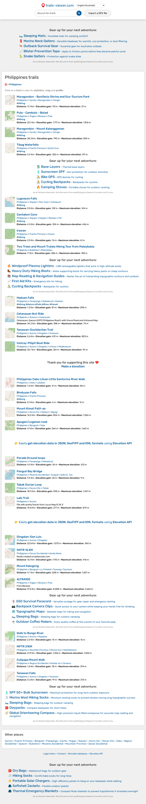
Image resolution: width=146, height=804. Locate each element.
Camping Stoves (54, 187)
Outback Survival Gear (41, 46)
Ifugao (33, 116)
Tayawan (67, 569)
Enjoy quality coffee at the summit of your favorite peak (85, 622)
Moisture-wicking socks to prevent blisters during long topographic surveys (93, 697)
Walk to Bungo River (30, 633)
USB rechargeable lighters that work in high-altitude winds (88, 266)
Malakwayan (65, 346)
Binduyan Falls (26, 392)
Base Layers (50, 167)
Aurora (33, 333)
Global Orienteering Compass (32, 713)
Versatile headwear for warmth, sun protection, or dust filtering (92, 41)
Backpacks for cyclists (85, 182)
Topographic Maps (30, 611)
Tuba (42, 425)
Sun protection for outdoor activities (87, 172)
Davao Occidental (38, 553)
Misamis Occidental (39, 474)
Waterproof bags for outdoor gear (47, 770)
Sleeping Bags (27, 616)
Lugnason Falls (27, 198)
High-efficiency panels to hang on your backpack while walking (86, 781)
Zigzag (54, 412)
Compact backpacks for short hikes (46, 708)
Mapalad (42, 636)
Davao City (35, 488)
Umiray (52, 346)
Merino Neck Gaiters (39, 41)
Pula (50, 116)
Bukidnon (34, 250)
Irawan (21, 230)
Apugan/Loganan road (32, 422)
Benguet (34, 425)
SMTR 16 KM (25, 550)
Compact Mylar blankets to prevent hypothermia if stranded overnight (99, 791)
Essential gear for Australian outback (81, 46)
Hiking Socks (22, 775)
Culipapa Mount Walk (31, 659)
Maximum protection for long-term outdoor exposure (79, 692)
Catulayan (56, 202)
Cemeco (67, 663)
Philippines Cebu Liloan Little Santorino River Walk (51, 379)
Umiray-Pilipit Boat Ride (33, 343)
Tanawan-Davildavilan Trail (35, 329)
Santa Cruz (53, 148)
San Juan (44, 202)
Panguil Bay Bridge (29, 471)
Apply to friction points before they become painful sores (94, 51)
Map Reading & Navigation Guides (38, 276)
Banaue (42, 116)
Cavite (33, 100)
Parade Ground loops (31, 458)
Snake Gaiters (34, 56)
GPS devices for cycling (70, 177)
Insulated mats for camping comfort (68, 36)
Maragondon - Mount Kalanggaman (40, 128)
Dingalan (42, 333)
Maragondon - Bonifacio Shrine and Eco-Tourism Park (53, 96)
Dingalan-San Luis (29, 536)
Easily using (75, 443)
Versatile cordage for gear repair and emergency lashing (84, 601)
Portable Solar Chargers (31, 781)
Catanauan (44, 317)
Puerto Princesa (38, 148)
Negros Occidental (39, 663)
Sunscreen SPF (53, 172)
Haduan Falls (25, 297)
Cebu (32, 382)
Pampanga (35, 301)
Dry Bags (20, 770)
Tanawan (53, 333)
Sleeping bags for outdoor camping (60, 616)
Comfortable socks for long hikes (53, 775)
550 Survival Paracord (33, 601)
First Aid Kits (21, 281)
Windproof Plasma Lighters (33, 266)
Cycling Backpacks (55, 182)
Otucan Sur (56, 650)
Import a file (98, 13)
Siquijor (33, 202)
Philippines (22, 100)
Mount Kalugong (28, 566)
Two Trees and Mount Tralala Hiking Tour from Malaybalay (55, 246)
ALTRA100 (23, 579)
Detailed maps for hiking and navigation (69, 611)
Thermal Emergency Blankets (35, 791)
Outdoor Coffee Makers (34, 622)
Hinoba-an (55, 663)
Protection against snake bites (64, 56)
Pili (60, 218)
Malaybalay (46, 250)
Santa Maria (55, 553)
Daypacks (17, 708)
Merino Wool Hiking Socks (29, 697)
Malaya (45, 412)
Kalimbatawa (70, 650)
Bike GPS (48, 177)
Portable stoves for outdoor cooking (89, 187)
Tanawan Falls (26, 673)
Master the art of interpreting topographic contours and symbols (103, 276)
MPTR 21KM (24, 646)
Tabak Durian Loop (29, 484)
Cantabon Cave (27, 214)
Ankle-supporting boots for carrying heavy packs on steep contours (90, 271)
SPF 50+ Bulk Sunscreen (28, 692)
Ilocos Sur (34, 412)
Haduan (59, 301)
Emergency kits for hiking (48, 281)
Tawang (57, 569)
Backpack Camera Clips (34, 606)
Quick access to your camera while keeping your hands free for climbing (95, 606)
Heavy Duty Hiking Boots (31, 271)
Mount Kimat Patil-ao (31, 408)
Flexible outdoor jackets (55, 786)
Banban (52, 218)
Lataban (41, 382)
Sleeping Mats (35, 36)
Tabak (46, 488)
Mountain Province (39, 650)
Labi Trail (23, 498)
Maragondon (44, 100)
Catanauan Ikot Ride (30, 313)
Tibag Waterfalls (28, 144)
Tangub (54, 474)
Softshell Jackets (26, 786)
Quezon (33, 317)
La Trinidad (45, 569)
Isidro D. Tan (66, 474)
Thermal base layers (73, 167)
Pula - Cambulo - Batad (32, 112)
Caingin (56, 100)
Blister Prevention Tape (42, 51)
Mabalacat (47, 301)
